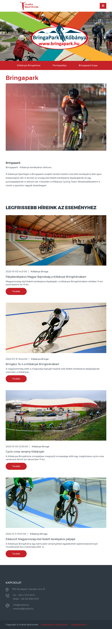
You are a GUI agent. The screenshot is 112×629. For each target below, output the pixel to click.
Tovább (16, 291)
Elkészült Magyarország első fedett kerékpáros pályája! (40, 539)
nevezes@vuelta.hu (23, 608)
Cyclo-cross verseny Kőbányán (25, 451)
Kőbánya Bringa (39, 271)
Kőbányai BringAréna (28, 65)
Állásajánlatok (78, 624)
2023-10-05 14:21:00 (16, 271)
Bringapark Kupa (88, 65)
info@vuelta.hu (21, 604)
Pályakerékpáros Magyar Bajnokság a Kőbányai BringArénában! (46, 276)
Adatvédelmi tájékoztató (54, 624)
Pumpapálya (59, 65)
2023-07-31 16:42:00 (16, 359)
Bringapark (13, 162)
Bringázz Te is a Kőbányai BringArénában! (32, 364)
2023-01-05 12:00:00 (17, 446)
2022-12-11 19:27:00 (16, 533)
